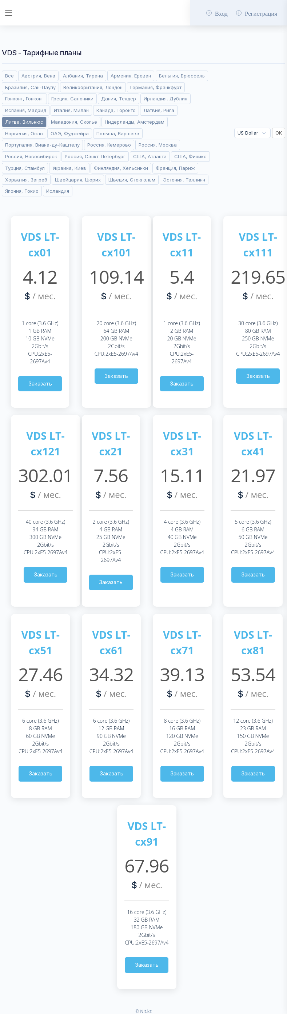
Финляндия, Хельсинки (121, 166)
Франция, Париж (175, 166)
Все (9, 74)
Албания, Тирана (83, 74)
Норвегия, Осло (24, 132)
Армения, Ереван (131, 74)
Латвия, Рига (158, 109)
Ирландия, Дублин (165, 97)
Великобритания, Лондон (93, 86)
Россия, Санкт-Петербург (95, 155)
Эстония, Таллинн (184, 178)
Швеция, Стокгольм (131, 178)
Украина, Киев (69, 166)
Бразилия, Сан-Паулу (30, 86)
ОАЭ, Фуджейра (70, 132)
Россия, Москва (158, 144)
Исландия (57, 190)
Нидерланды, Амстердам (134, 120)
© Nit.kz (143, 1010)
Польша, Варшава (117, 132)
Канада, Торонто (116, 109)
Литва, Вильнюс (24, 120)
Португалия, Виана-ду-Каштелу (42, 144)
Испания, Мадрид (25, 109)
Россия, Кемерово (109, 144)
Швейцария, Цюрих (78, 178)
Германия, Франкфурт (156, 86)
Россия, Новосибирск (31, 155)
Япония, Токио (22, 190)
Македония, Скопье (74, 120)
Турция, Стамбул (25, 166)
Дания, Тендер (118, 97)
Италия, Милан (71, 109)
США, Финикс (190, 155)
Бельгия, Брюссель (182, 74)
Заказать (40, 382)
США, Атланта (150, 155)
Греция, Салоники (72, 97)
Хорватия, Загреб (26, 178)
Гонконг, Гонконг (24, 97)
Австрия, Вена (38, 74)
